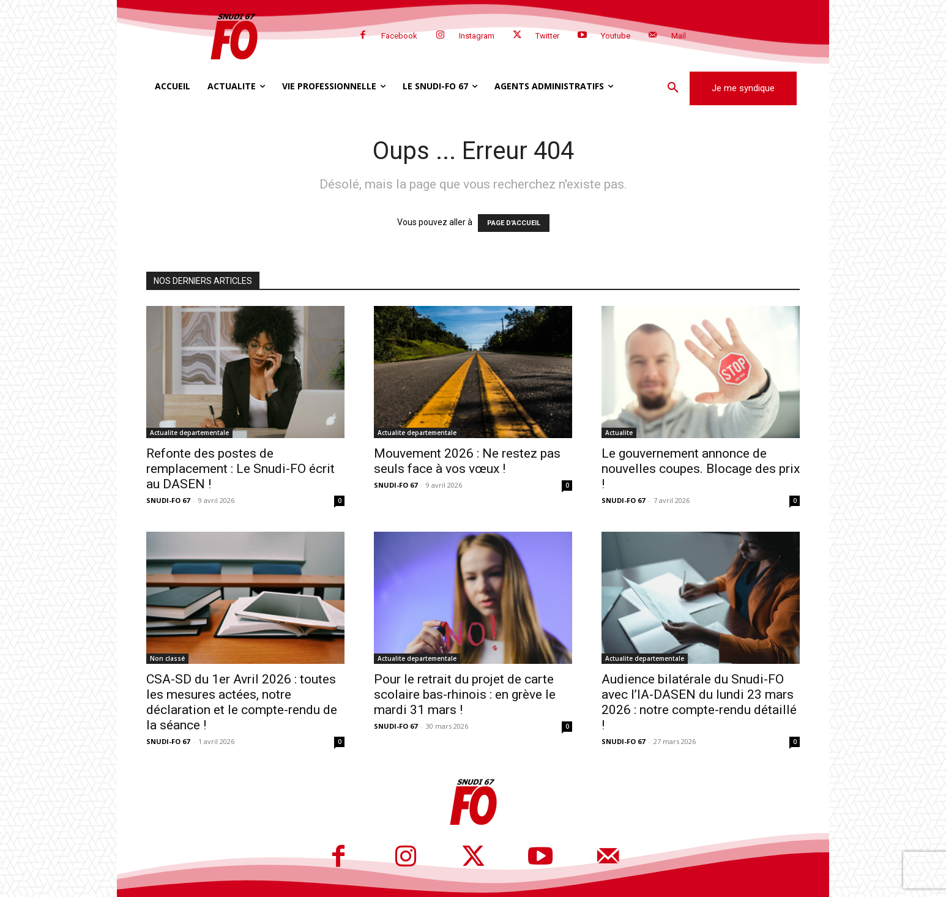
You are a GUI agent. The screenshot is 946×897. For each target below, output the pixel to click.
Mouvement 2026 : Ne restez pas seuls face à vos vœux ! (467, 461)
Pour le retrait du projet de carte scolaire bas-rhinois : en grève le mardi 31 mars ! (465, 694)
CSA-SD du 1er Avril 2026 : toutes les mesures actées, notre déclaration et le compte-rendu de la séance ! (241, 702)
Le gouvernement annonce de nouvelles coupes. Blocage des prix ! (700, 468)
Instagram (476, 35)
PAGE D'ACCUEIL (513, 223)
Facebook (399, 35)
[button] (673, 88)
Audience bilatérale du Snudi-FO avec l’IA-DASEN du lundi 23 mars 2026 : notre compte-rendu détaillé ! (699, 702)
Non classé (167, 658)
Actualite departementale (189, 432)
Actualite (619, 432)
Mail (678, 35)
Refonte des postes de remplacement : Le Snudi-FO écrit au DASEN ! (240, 468)
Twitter (547, 35)
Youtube (615, 35)
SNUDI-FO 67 (168, 500)
